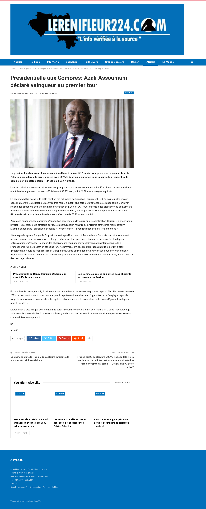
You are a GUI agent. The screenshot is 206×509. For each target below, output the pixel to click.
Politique (35, 62)
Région (135, 62)
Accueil (18, 62)
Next (25, 433)
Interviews (53, 62)
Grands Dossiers (114, 62)
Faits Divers (91, 62)
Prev (17, 433)
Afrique (150, 62)
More (165, 62)
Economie (71, 62)
